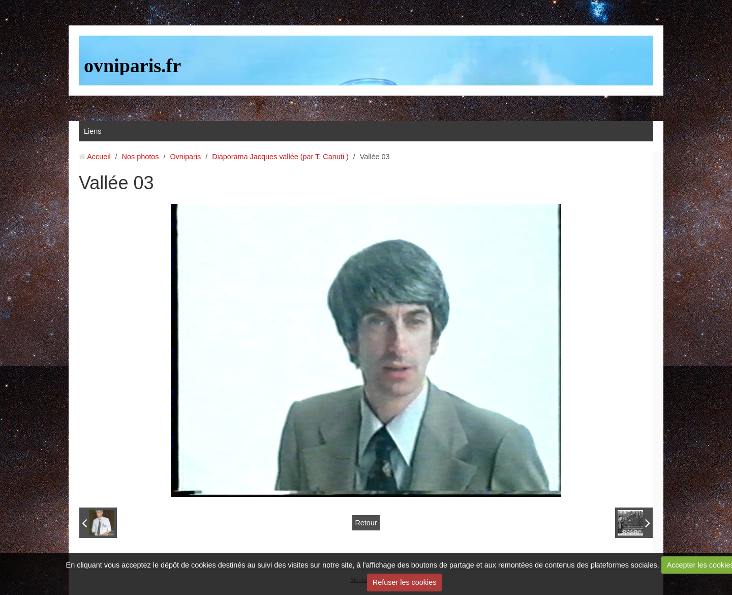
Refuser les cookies (405, 582)
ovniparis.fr (132, 65)
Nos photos (140, 157)
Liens (92, 131)
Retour (366, 523)
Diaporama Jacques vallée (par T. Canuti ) (280, 157)
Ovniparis (185, 157)
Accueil (98, 157)
